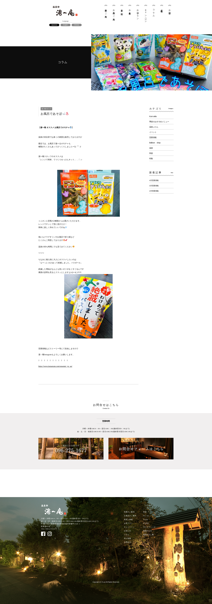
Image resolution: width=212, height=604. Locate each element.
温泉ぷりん (153, 127)
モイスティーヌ (149, 527)
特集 (151, 158)
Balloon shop (154, 143)
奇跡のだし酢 (148, 535)
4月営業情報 (153, 180)
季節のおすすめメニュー (159, 122)
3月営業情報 (153, 186)
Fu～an (146, 516)
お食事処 (130, 10)
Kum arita (153, 116)
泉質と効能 (122, 10)
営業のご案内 (106, 11)
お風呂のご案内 (114, 13)
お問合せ (170, 11)
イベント (152, 132)
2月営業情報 (153, 191)
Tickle (145, 519)
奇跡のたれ (147, 531)
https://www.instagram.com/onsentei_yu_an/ (55, 366)
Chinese (76, 25)
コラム (154, 12)
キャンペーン (146, 15)
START (146, 523)
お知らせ (127, 531)
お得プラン (138, 13)
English (65, 25)
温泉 (151, 148)
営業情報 (152, 137)
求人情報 (162, 8)
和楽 (151, 153)
